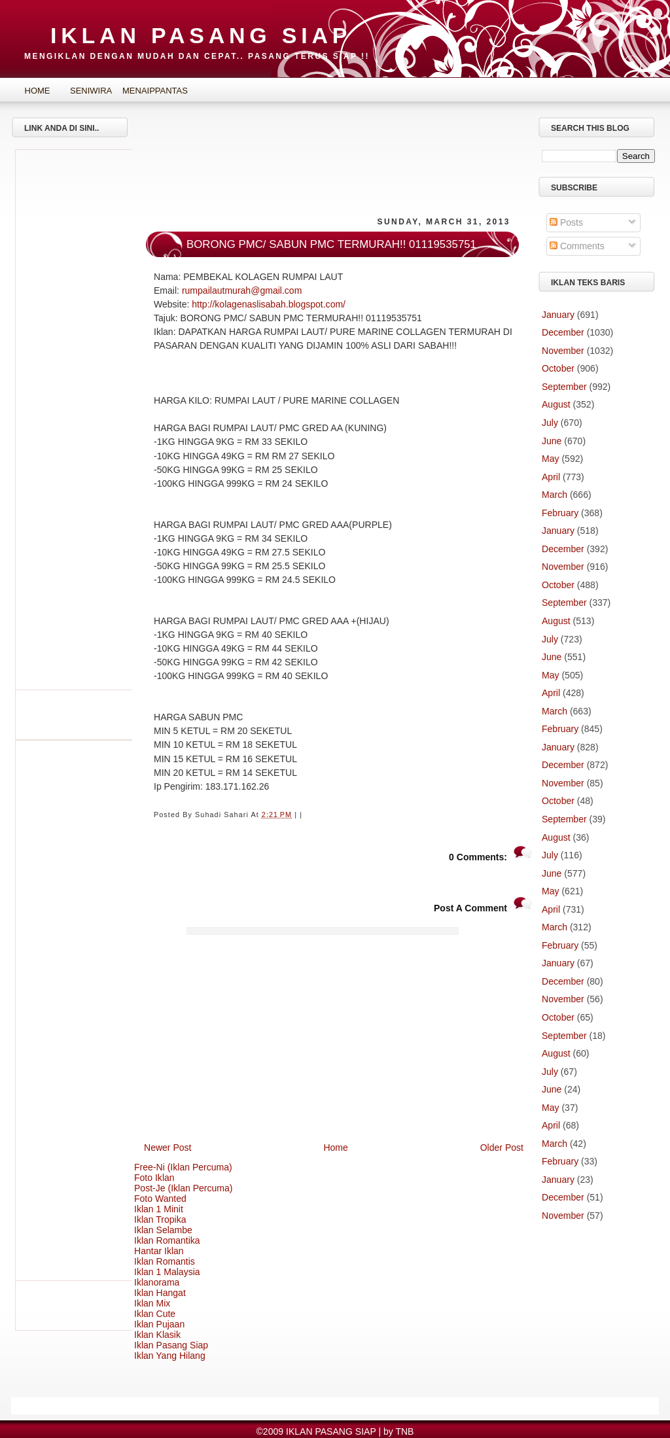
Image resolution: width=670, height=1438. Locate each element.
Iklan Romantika (167, 1240)
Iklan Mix (152, 1303)
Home (37, 91)
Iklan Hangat (160, 1293)
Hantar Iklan (159, 1251)
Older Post (501, 1147)
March (554, 494)
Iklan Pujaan (159, 1324)
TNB (404, 1431)
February (560, 513)
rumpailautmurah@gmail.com (242, 290)
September (564, 386)
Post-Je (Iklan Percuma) (183, 1188)
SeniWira (91, 91)
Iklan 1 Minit (158, 1209)
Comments (577, 246)
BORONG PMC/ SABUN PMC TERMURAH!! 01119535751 (331, 244)
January (558, 314)
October (558, 368)
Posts (566, 222)
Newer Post (168, 1147)
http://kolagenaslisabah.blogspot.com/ (268, 304)
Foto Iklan (154, 1177)
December (563, 332)
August (556, 404)
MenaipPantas (145, 91)
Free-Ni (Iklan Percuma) (183, 1167)
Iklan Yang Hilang (169, 1355)
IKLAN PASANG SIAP (200, 35)
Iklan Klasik (157, 1334)
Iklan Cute (154, 1313)
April (551, 477)
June (551, 441)
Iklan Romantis (164, 1261)
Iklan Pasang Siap (171, 1345)
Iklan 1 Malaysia (167, 1272)
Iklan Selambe (163, 1230)
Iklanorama (156, 1282)
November (563, 350)
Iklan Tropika (160, 1219)
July (550, 422)
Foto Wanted (160, 1198)
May (550, 458)
